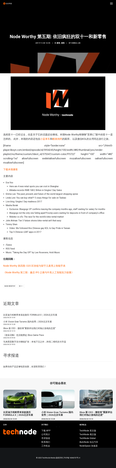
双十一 (21, 286)
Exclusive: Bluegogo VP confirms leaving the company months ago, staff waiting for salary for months (57, 209)
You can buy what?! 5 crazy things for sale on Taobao (41, 197)
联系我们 (40, 366)
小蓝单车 (45, 138)
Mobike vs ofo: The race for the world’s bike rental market (36, 216)
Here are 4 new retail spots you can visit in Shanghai (34, 186)
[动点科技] (7, 3)
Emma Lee (76, 43)
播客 (58, 43)
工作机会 (45, 446)
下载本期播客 (10, 169)
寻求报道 (45, 438)
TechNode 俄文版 (87, 434)
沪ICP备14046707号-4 (71, 458)
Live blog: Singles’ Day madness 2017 (24, 201)
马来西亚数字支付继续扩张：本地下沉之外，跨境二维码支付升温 (34, 341)
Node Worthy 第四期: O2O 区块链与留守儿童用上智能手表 (34, 265)
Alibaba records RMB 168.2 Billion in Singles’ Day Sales (35, 190)
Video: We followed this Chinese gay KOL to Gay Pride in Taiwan (39, 228)
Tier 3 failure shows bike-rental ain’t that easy (39, 220)
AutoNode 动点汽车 (88, 442)
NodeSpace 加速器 (88, 446)
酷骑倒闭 (57, 138)
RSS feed (10, 248)
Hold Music (54, 252)
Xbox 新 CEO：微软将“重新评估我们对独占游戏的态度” (29, 328)
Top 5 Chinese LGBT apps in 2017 (25, 232)
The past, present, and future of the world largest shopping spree (47, 194)
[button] (111, 3)
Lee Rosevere (41, 252)
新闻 (63, 43)
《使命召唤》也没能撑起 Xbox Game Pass (23, 335)
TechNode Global (87, 438)
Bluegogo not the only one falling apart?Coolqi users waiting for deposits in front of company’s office (56, 213)
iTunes (9, 245)
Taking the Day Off (22, 252)
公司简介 (45, 434)
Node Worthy (9, 286)
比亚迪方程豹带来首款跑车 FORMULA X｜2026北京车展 (30, 315)
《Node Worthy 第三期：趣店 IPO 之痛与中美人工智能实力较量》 (38, 272)
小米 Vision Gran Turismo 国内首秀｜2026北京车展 (27, 321)
